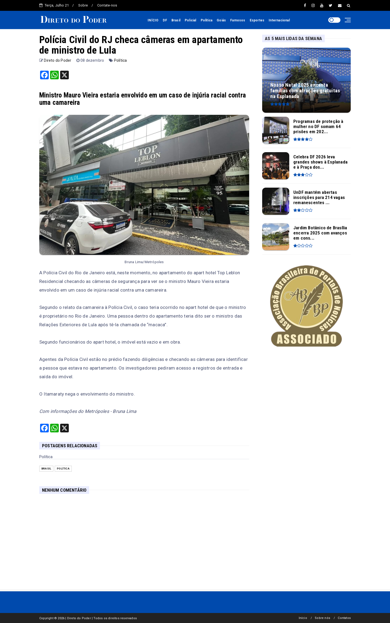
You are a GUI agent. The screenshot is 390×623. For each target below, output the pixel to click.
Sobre (83, 5)
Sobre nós (322, 618)
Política (207, 20)
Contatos (344, 618)
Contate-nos (107, 5)
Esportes (257, 20)
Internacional (279, 20)
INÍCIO (153, 20)
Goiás (221, 20)
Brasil (175, 20)
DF (165, 20)
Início (303, 618)
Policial (190, 20)
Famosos (237, 20)
